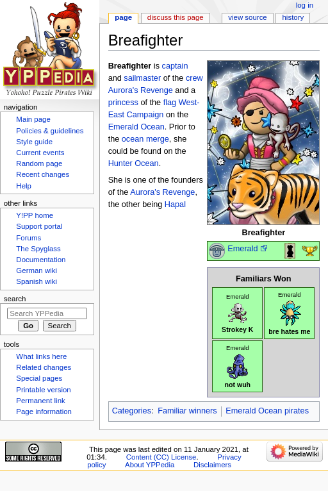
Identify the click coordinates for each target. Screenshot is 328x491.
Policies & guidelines (49, 131)
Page (123, 17)
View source (247, 17)
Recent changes (42, 174)
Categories (131, 410)
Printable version (43, 390)
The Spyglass (38, 249)
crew (194, 78)
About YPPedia (149, 465)
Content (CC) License (161, 457)
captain (175, 66)
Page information (44, 411)
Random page (39, 163)
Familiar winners (187, 410)
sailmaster (142, 78)
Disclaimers (212, 465)
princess (123, 102)
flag (169, 102)
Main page (33, 119)
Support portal (39, 226)
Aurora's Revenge (140, 90)
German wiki (36, 270)
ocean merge (145, 139)
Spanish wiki (36, 281)
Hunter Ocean (133, 163)
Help (23, 186)
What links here (41, 356)
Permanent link (40, 400)
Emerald (242, 248)
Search (15, 299)
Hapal (175, 204)
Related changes (43, 367)
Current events (40, 152)
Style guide (34, 142)
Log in (304, 5)
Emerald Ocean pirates (267, 410)
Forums (28, 238)
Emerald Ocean (136, 126)
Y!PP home (34, 215)
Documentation (40, 259)
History (293, 17)
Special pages (39, 378)
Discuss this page (175, 17)
